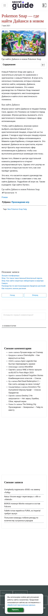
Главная (6, 593)
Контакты (20, 593)
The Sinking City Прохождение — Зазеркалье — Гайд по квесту (25, 407)
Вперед (35, 295)
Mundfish (29, 367)
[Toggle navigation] (5, 5)
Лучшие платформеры (10, 276)
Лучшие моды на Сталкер (31, 352)
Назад (12, 295)
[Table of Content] (43, 65)
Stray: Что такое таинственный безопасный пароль (22, 278)
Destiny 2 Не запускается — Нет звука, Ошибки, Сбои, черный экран (23, 398)
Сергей (11, 370)
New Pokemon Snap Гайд (17, 209)
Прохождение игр (20, 202)
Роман (5, 197)
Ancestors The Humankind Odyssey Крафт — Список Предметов (24, 390)
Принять (15, 610)
